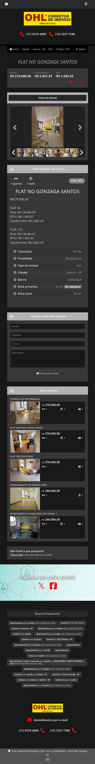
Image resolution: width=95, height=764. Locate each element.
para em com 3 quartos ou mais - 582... (47, 662)
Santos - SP (39, 49)
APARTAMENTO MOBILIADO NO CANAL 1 (33, 513)
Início (14, 49)
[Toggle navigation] (86, 4)
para (22, 634)
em (22, 628)
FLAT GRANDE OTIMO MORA (26, 427)
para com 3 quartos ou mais (58, 634)
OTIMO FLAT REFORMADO (25, 399)
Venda (25, 49)
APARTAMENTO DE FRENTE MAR (28, 484)
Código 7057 (63, 49)
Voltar (80, 49)
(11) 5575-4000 (36, 34)
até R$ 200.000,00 (72, 623)
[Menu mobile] (6, 4)
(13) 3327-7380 (65, 34)
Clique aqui (16, 554)
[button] (15, 127)
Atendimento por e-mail (47, 720)
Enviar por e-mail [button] (47, 373)
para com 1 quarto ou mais (60, 628)
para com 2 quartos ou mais (32, 623)
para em (31, 674)
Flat (50, 49)
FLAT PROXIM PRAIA (21, 456)
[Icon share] (41, 586)
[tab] (20, 98)
